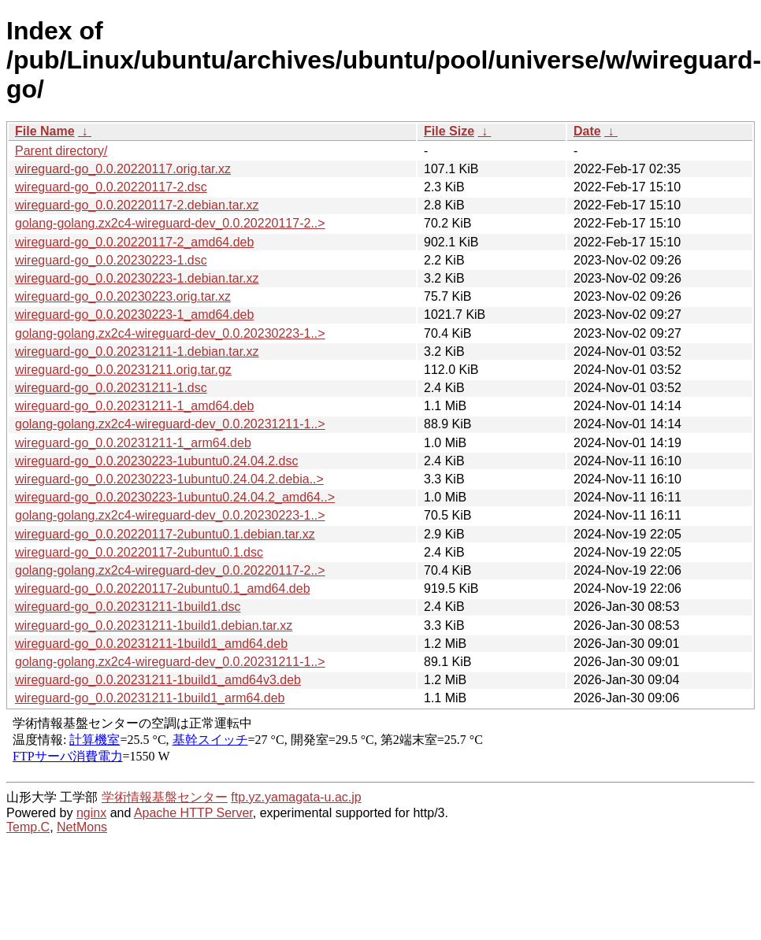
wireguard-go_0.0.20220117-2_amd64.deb (134, 242)
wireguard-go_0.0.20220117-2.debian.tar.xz (137, 205)
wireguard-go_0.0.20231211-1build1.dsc (127, 606)
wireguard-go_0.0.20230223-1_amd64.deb (134, 314)
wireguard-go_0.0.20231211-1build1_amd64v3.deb (158, 679)
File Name (45, 131)
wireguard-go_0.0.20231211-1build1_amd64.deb (151, 643)
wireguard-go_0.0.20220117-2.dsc (111, 187)
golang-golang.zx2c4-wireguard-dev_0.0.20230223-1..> (170, 333)
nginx (91, 813)
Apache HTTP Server (193, 813)
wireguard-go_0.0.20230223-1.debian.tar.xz (137, 278)
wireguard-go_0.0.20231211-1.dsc (111, 387)
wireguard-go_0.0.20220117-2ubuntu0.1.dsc (139, 552)
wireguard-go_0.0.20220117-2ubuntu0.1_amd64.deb (162, 588)
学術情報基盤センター (165, 797)
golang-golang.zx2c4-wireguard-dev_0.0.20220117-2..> (170, 223)
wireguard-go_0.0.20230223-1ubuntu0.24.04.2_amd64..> (175, 497)
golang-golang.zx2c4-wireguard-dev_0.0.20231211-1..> (170, 424)
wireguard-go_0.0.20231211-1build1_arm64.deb (149, 698)
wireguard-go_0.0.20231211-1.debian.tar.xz (137, 351)
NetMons (82, 827)
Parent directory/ (61, 150)
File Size (449, 131)
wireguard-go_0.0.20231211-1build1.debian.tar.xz (153, 625)
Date (587, 131)
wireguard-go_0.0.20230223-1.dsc (111, 260)
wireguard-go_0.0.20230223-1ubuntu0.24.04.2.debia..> (169, 479)
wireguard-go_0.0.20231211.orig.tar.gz (123, 369)
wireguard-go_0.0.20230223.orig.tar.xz (123, 296)
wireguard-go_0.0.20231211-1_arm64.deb (133, 443)
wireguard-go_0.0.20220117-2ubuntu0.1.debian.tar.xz (165, 534)
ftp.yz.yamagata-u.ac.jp (296, 797)
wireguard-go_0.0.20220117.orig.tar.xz (123, 169)
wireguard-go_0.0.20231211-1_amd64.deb (134, 406)
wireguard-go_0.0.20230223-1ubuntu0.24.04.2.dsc (156, 461)
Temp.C (28, 827)
